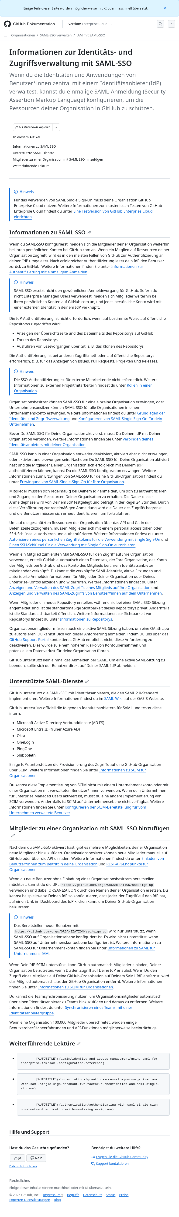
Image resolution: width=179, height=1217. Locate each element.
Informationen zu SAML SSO (50, 232)
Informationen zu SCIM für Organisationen (75, 987)
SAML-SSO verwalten (56, 35)
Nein (36, 1158)
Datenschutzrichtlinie (23, 1166)
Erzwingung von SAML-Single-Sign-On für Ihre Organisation (72, 481)
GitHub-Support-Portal (29, 639)
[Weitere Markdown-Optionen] (56, 127)
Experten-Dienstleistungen (29, 1200)
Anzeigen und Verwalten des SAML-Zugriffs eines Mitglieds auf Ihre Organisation (79, 587)
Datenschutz (92, 1195)
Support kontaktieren (110, 1163)
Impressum (52, 1195)
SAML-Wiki (113, 698)
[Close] (165, 7)
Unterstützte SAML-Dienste (49, 681)
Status (110, 1195)
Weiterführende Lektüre (45, 1043)
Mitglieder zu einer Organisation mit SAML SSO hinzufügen (89, 830)
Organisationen (23, 35)
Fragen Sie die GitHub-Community (119, 1157)
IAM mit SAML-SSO (91, 35)
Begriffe (73, 1195)
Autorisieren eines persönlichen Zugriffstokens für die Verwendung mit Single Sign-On (84, 539)
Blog (57, 1200)
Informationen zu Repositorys (86, 619)
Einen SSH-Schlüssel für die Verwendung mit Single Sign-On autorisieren (72, 544)
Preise (123, 1195)
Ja (17, 1158)
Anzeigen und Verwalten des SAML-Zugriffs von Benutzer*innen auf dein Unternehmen (85, 593)
